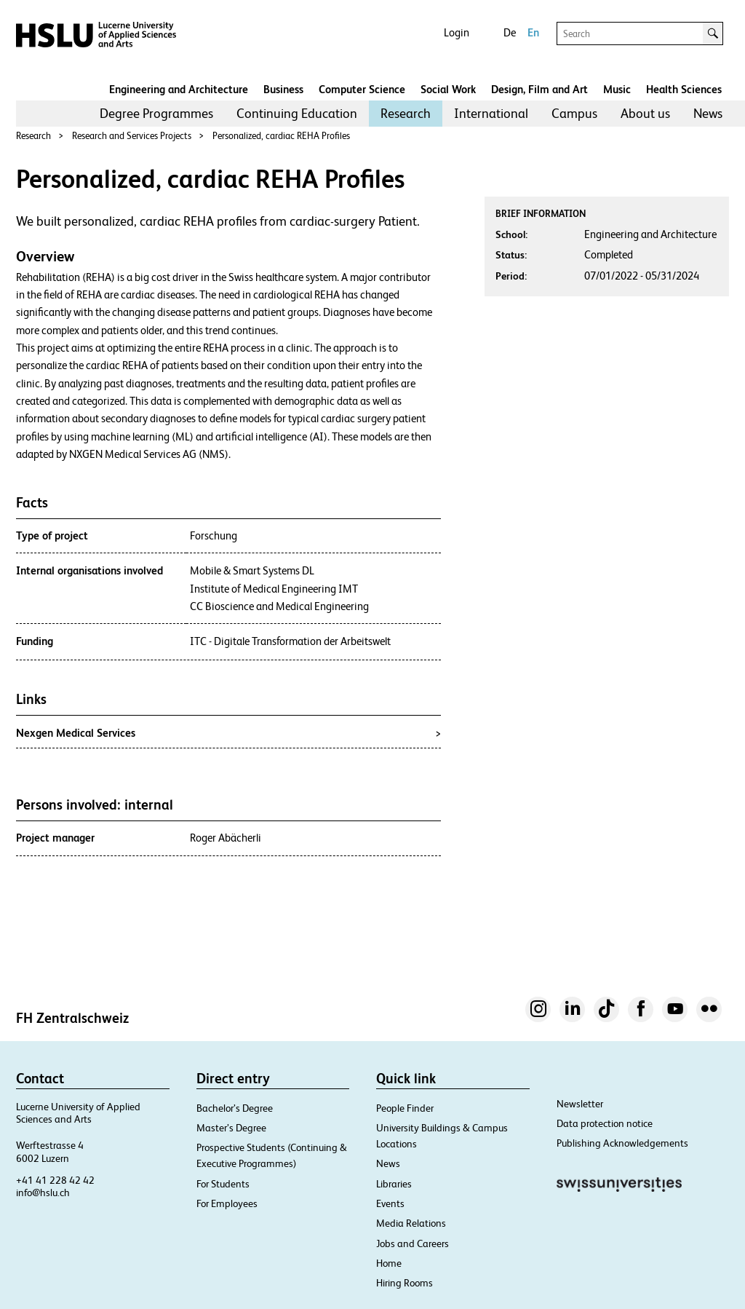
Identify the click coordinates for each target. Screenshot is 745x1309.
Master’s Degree (231, 1128)
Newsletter (580, 1104)
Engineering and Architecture (178, 89)
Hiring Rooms (404, 1283)
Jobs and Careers (412, 1243)
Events (390, 1203)
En (533, 32)
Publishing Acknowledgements (622, 1143)
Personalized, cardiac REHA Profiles (281, 135)
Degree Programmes (156, 113)
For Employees (227, 1203)
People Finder (405, 1108)
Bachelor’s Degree (234, 1108)
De (509, 32)
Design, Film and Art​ (539, 89)
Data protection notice (605, 1123)
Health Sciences (684, 89)
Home (389, 1263)
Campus (574, 113)
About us (645, 113)
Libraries (394, 1184)
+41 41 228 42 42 (55, 1180)
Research (406, 113)
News (707, 113)
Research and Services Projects (131, 135)
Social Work (448, 89)
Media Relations (411, 1223)
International (491, 113)
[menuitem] (156, 113)
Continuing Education (296, 113)
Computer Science (362, 89)
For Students (223, 1184)
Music (617, 89)
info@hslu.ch (43, 1192)
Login (456, 32)
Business (283, 89)
